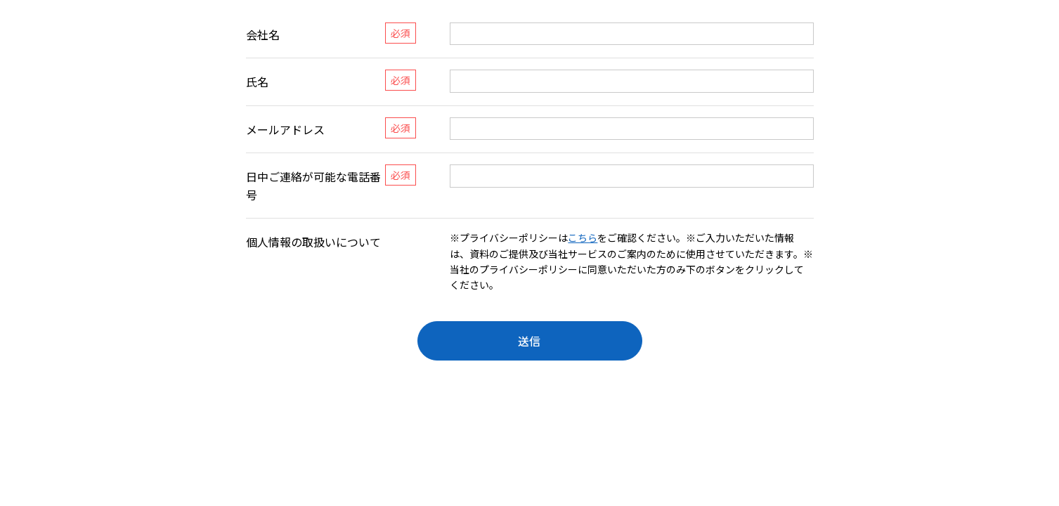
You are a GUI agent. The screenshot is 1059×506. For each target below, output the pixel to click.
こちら (582, 238)
